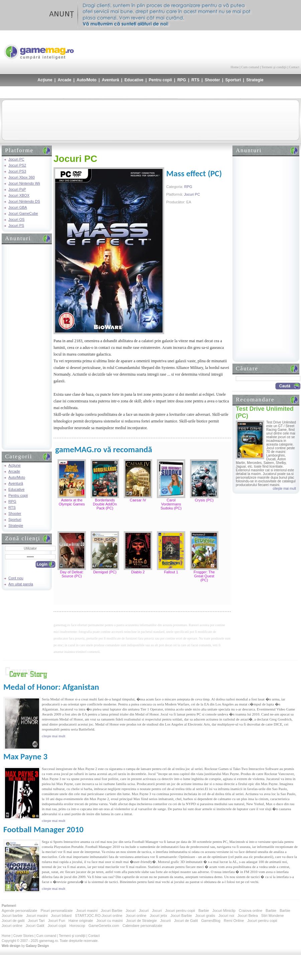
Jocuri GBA (17, 207)
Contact (294, 67)
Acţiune (44, 80)
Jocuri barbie (12, 916)
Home (235, 67)
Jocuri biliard (61, 916)
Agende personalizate (19, 911)
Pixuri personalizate (56, 911)
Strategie (254, 80)
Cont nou (15, 578)
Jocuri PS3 (17, 171)
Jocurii (165, 921)
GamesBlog (210, 921)
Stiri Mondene (272, 916)
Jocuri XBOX (18, 195)
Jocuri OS (16, 219)
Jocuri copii (56, 926)
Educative (133, 80)
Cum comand (250, 67)
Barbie (203, 911)
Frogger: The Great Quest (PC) (204, 576)
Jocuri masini (86, 911)
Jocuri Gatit (35, 926)
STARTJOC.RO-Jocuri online (98, 916)
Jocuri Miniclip (223, 911)
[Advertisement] (27, 346)
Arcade (64, 80)
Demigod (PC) (105, 572)
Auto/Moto (86, 80)
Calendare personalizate (142, 926)
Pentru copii (160, 80)
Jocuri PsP (17, 189)
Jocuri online (136, 916)
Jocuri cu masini (109, 921)
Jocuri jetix (158, 916)
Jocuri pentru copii (180, 911)
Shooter (212, 80)
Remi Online (234, 921)
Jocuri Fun (56, 921)
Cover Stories (23, 936)
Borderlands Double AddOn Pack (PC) (105, 504)
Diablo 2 (137, 572)
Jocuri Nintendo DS (24, 201)
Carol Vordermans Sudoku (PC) (171, 504)
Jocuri (130, 911)
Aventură (110, 80)
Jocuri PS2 (17, 165)
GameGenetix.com (104, 926)
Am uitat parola (20, 584)
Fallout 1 (171, 572)
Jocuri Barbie (111, 911)
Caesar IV (138, 500)
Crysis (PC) (204, 500)
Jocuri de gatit (13, 921)
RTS (195, 80)
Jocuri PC (16, 159)
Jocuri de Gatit (186, 921)
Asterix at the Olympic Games (72, 502)
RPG (181, 80)
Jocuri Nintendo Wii (24, 183)
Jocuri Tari (36, 921)
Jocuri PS (16, 225)
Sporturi (233, 80)
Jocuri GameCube (23, 213)
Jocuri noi (226, 916)
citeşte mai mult (284, 488)
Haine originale (81, 921)
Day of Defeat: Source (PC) (71, 574)
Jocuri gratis (205, 916)
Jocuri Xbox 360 (21, 177)
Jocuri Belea (247, 916)
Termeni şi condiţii (273, 67)
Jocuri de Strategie (141, 921)
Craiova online (250, 911)
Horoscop (77, 926)
